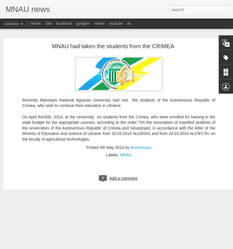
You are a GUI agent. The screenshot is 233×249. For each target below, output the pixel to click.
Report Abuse (157, 246)
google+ (83, 23)
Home (35, 23)
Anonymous (140, 128)
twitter (99, 23)
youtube (116, 23)
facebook (64, 23)
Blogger (141, 246)
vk (129, 23)
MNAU (126, 135)
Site (48, 23)
